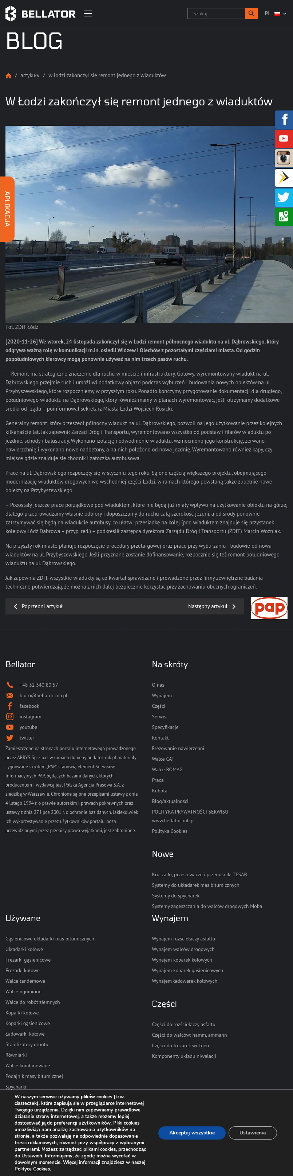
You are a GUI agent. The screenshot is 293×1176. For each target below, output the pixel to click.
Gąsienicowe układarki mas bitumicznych (49, 938)
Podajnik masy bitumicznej (34, 1076)
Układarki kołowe (24, 949)
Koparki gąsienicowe (27, 1023)
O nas (158, 685)
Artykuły (29, 75)
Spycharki (15, 1086)
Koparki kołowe (22, 1012)
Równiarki (16, 1055)
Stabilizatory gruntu (26, 1044)
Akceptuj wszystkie (192, 1132)
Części (159, 706)
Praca (158, 780)
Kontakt (160, 737)
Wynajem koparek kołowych (182, 959)
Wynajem (162, 695)
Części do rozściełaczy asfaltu (183, 1024)
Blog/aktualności (170, 801)
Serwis (159, 716)
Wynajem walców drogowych (183, 949)
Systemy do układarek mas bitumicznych (195, 885)
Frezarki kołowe (22, 970)
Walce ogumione (23, 991)
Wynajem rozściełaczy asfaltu (183, 938)
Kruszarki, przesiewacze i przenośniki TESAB (199, 874)
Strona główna (8, 75)
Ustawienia (252, 1132)
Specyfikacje (165, 727)
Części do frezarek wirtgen (180, 1045)
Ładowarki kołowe (25, 1034)
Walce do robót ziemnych (32, 1002)
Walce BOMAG (167, 769)
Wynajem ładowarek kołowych (185, 981)
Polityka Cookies (169, 831)
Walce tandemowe (25, 981)
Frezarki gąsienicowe (28, 959)
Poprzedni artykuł (42, 606)
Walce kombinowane (27, 1065)
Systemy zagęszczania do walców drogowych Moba (207, 906)
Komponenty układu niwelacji (184, 1056)
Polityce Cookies (32, 1169)
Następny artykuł (207, 606)
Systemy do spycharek (176, 895)
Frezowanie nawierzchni (178, 748)
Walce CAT (163, 759)
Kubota (159, 790)
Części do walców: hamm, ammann (189, 1035)
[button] (251, 13)
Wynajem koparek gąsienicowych (187, 970)
